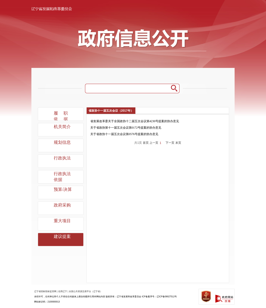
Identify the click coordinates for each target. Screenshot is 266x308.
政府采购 (62, 205)
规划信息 (62, 142)
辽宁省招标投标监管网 (45, 291)
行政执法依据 (62, 176)
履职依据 (63, 116)
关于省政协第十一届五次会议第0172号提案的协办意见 (125, 127)
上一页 (153, 142)
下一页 (170, 142)
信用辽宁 (62, 291)
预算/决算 (63, 189)
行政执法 (62, 158)
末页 (178, 142)
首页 (146, 142)
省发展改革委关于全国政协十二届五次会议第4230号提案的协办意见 (134, 121)
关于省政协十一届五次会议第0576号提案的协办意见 (124, 134)
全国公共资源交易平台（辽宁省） (85, 291)
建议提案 (62, 236)
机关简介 (62, 126)
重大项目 (62, 220)
